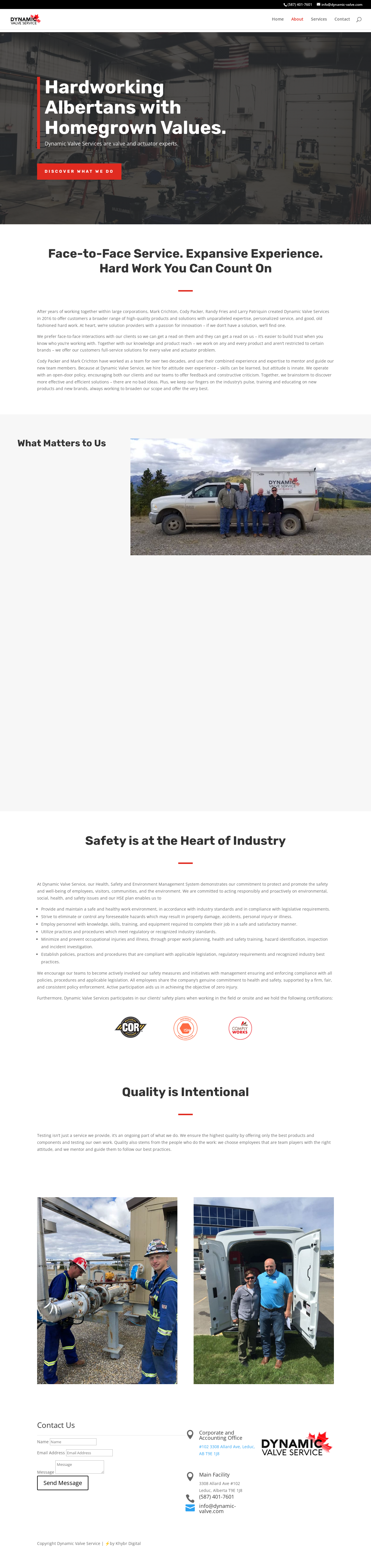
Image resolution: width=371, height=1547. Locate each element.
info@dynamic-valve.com (217, 1508)
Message (45, 1472)
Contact (342, 19)
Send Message (62, 1483)
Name (43, 1441)
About (297, 19)
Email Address (51, 1452)
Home (278, 19)
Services (319, 19)
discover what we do (79, 171)
